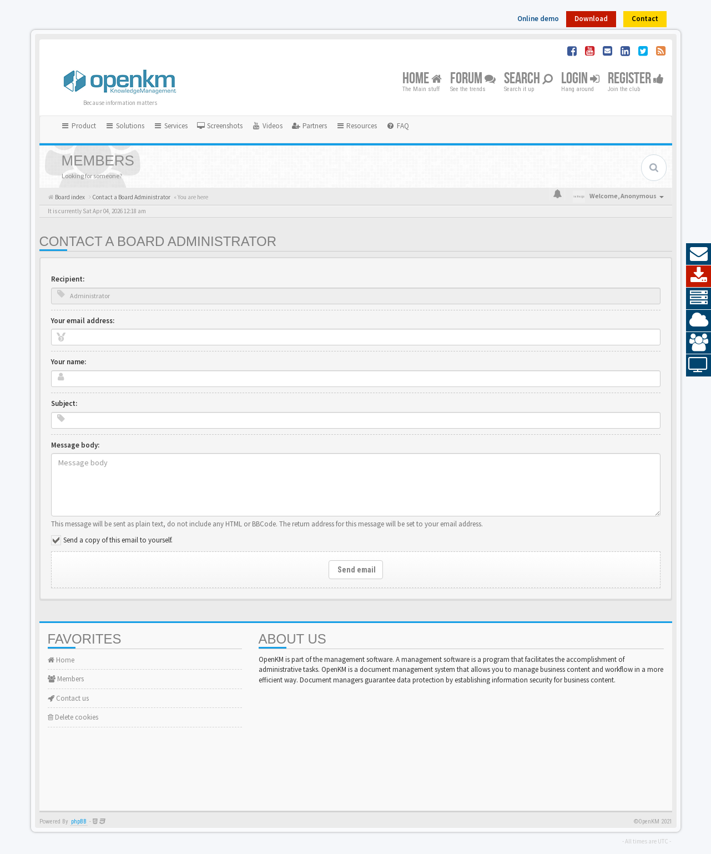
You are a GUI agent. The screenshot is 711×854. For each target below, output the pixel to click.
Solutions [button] (124, 125)
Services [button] (170, 125)
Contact (645, 18)
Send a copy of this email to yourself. (118, 540)
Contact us (68, 698)
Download (591, 18)
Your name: (68, 361)
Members (66, 679)
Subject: (64, 403)
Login (580, 79)
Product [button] (79, 125)
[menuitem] (220, 126)
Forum (473, 79)
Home (422, 79)
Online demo (538, 18)
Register (636, 79)
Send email (356, 569)
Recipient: (67, 279)
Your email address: (82, 320)
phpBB (79, 821)
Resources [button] (356, 125)
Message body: (75, 445)
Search (528, 79)
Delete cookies (73, 717)
